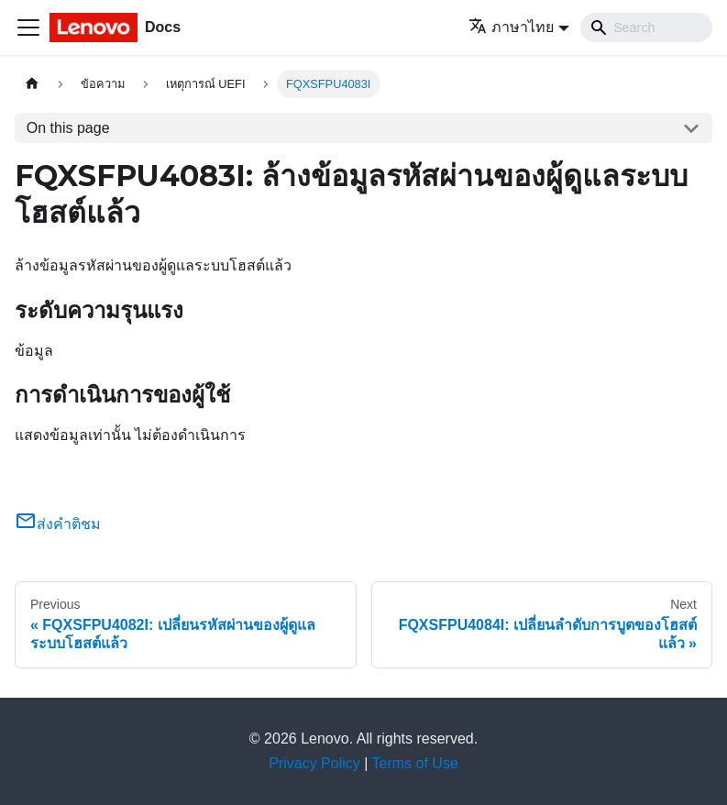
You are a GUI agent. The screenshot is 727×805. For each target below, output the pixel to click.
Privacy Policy (314, 763)
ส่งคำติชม (58, 524)
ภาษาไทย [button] (511, 27)
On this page (68, 128)
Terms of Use (415, 763)
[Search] (646, 27)
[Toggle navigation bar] (28, 27)
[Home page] (32, 84)
